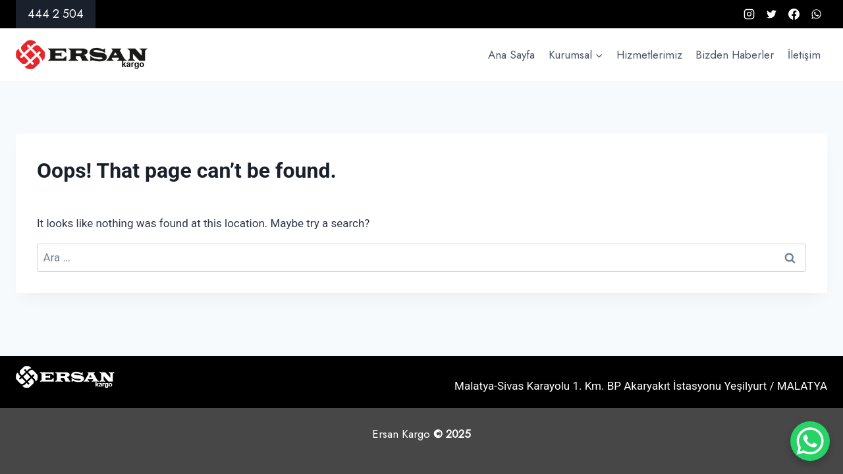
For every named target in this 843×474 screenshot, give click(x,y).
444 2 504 (56, 13)
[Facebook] (793, 14)
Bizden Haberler (734, 55)
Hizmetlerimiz (649, 55)
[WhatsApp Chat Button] (810, 441)
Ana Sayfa (511, 55)
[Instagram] (749, 14)
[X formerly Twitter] (771, 14)
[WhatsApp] (816, 14)
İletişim (804, 55)
